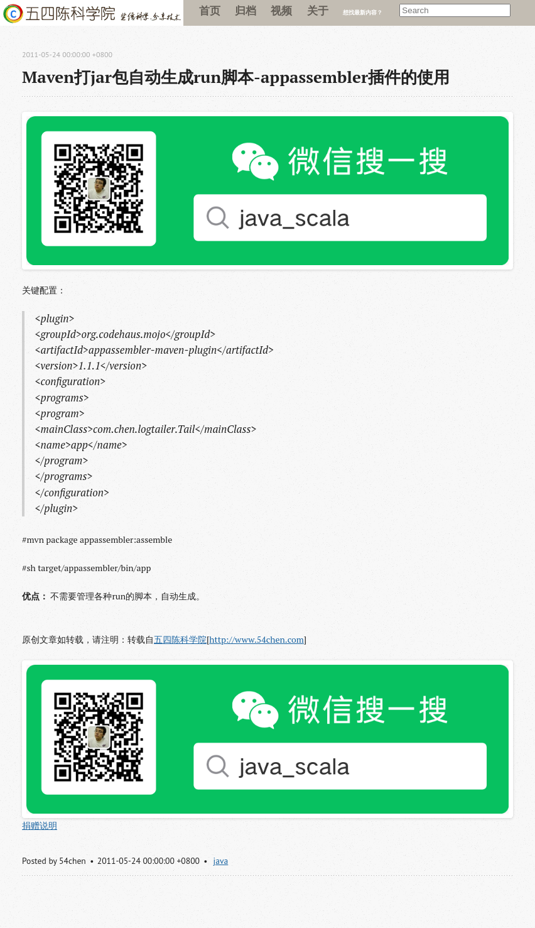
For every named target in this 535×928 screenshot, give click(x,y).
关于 (317, 10)
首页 (209, 10)
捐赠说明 (39, 825)
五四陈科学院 (180, 639)
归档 (245, 10)
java (221, 860)
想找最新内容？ (362, 12)
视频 (281, 10)
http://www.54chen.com (256, 639)
